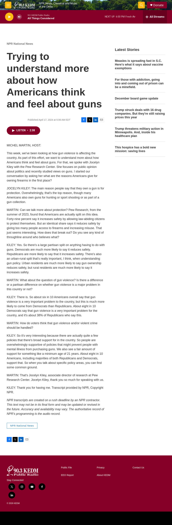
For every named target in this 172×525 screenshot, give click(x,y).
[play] (9, 17)
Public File (66, 467)
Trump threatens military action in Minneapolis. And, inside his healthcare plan (139, 132)
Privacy (100, 467)
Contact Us (138, 467)
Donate (158, 5)
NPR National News (20, 43)
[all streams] (155, 17)
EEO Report (67, 475)
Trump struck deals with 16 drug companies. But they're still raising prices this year (140, 113)
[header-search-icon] (141, 5)
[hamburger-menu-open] (8, 5)
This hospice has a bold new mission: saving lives (135, 149)
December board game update (136, 98)
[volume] (19, 17)
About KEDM (103, 475)
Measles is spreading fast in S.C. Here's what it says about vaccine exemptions (139, 64)
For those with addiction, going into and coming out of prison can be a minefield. (139, 83)
